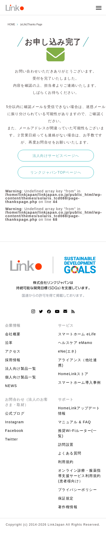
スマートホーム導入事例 (79, 382)
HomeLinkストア (73, 374)
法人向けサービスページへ (56, 156)
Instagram (14, 422)
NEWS (11, 386)
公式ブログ (14, 413)
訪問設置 (66, 445)
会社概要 (13, 334)
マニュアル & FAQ (74, 422)
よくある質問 (69, 453)
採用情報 (13, 360)
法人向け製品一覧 (20, 368)
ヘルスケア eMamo (75, 343)
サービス (66, 325)
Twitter (11, 439)
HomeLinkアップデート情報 (79, 410)
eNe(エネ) (67, 351)
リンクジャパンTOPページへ (55, 172)
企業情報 (13, 325)
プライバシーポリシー (77, 490)
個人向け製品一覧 (20, 377)
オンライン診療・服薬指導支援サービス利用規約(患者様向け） (79, 475)
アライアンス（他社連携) (77, 362)
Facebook (14, 431)
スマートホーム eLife (77, 334)
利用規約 (66, 462)
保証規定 (66, 498)
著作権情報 (67, 507)
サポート (66, 399)
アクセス (13, 351)
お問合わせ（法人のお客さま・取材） (26, 402)
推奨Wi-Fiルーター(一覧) (77, 433)
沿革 (9, 343)
